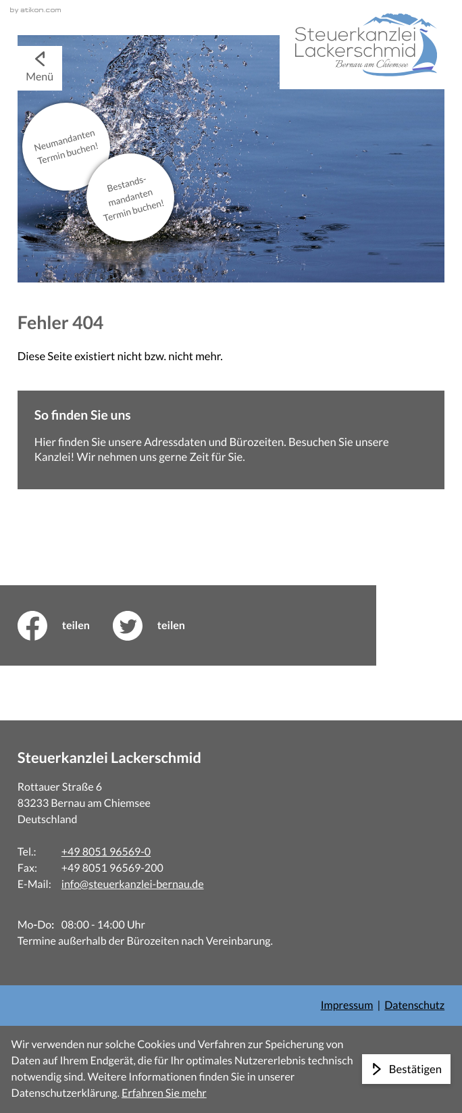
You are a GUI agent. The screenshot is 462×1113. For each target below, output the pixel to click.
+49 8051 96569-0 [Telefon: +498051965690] (106, 851)
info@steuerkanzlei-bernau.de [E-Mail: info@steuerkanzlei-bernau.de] (132, 884)
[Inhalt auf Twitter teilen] (160, 626)
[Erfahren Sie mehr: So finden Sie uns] (231, 440)
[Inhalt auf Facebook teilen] (65, 626)
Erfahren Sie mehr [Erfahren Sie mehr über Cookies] (164, 1093)
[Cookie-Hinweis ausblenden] (406, 1069)
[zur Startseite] (362, 44)
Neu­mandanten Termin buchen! (65, 146)
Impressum (347, 1005)
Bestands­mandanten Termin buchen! (133, 198)
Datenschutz (414, 1005)
